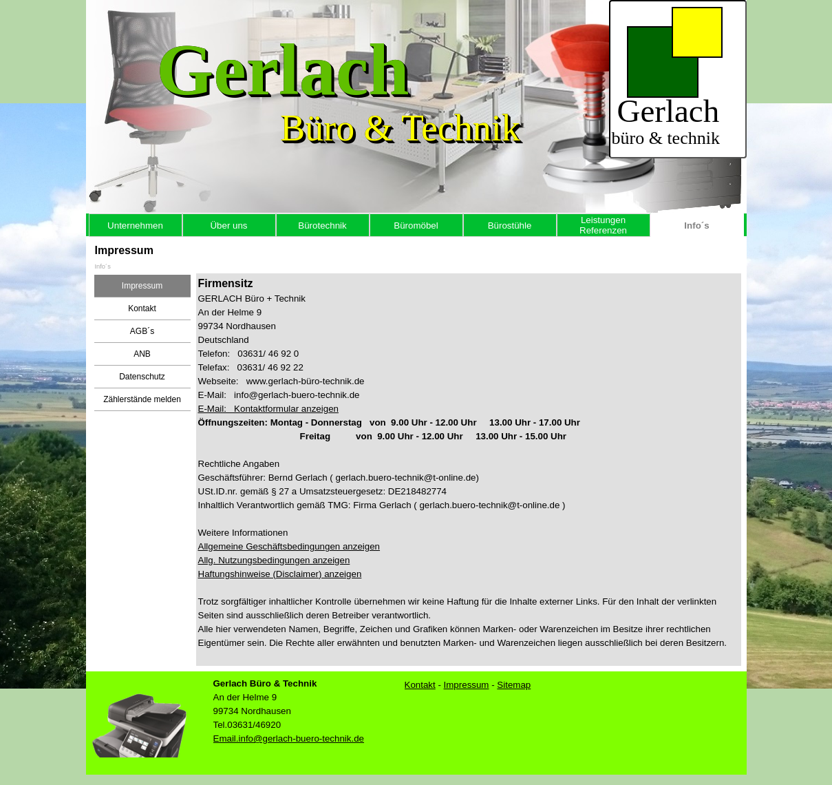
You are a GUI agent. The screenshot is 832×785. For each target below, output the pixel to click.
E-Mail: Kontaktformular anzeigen (268, 409)
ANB (142, 354)
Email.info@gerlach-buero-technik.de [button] (289, 738)
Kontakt (142, 308)
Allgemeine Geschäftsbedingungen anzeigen (289, 546)
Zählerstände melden (142, 399)
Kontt (420, 685)
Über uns (228, 225)
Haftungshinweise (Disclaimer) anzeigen (280, 574)
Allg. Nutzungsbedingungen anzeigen (274, 560)
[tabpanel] (468, 469)
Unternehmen (135, 225)
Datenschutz (142, 376)
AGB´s (142, 331)
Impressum (142, 286)
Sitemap (514, 685)
